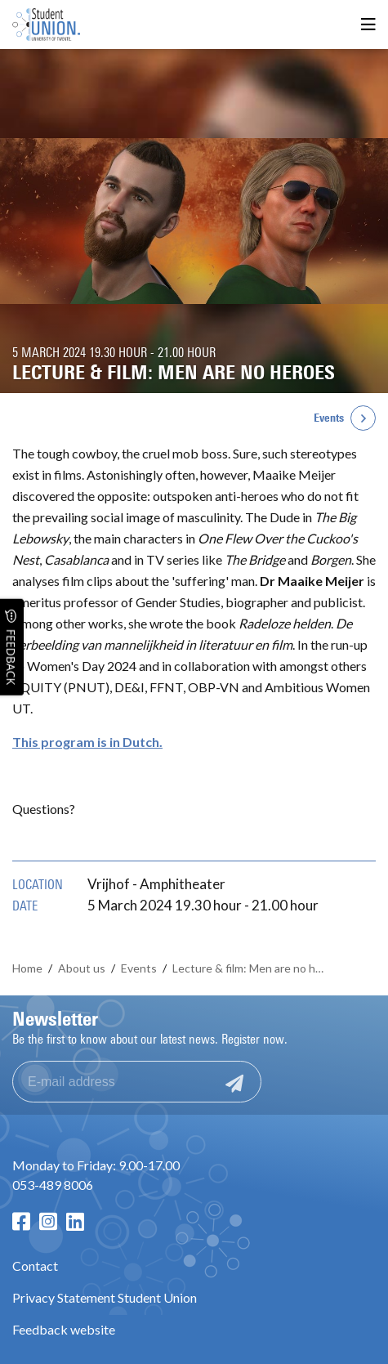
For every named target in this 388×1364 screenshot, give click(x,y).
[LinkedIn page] (75, 1221)
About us (81, 968)
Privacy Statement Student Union (104, 1297)
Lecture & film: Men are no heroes (251, 968)
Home (27, 968)
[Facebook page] (21, 1221)
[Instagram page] (48, 1221)
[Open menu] (368, 25)
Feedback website (63, 1329)
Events (329, 418)
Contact (35, 1265)
